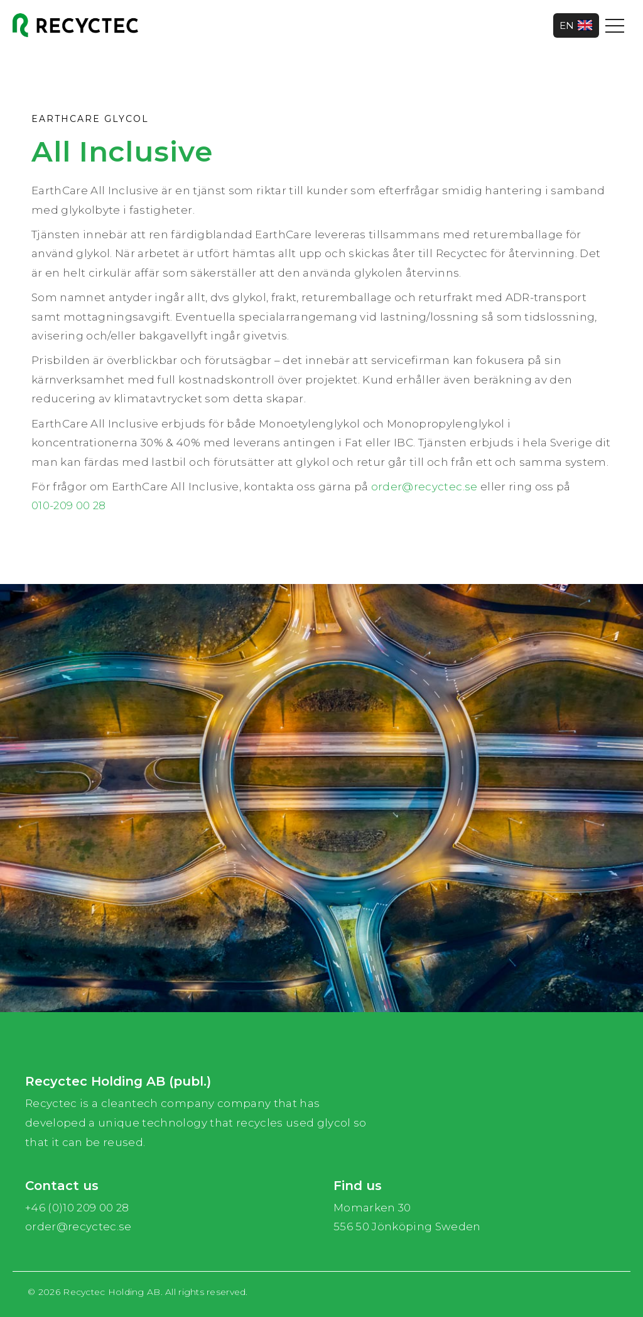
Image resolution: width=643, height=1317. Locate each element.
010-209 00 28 (68, 505)
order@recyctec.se (424, 486)
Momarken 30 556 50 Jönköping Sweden (407, 1217)
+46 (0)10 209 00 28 (77, 1207)
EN (576, 25)
